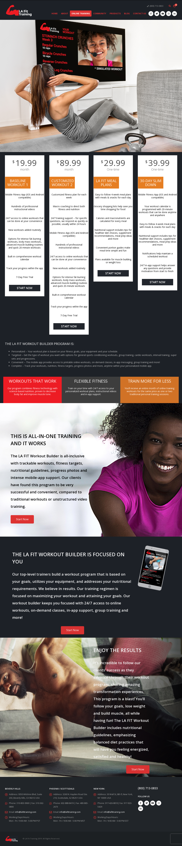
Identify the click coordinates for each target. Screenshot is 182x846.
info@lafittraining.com (25, 812)
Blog (127, 13)
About (64, 13)
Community (99, 13)
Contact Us (139, 13)
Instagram (158, 803)
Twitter (146, 803)
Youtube (152, 803)
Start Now (24, 288)
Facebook (140, 803)
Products (115, 13)
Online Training (81, 13)
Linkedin (140, 808)
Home (55, 13)
